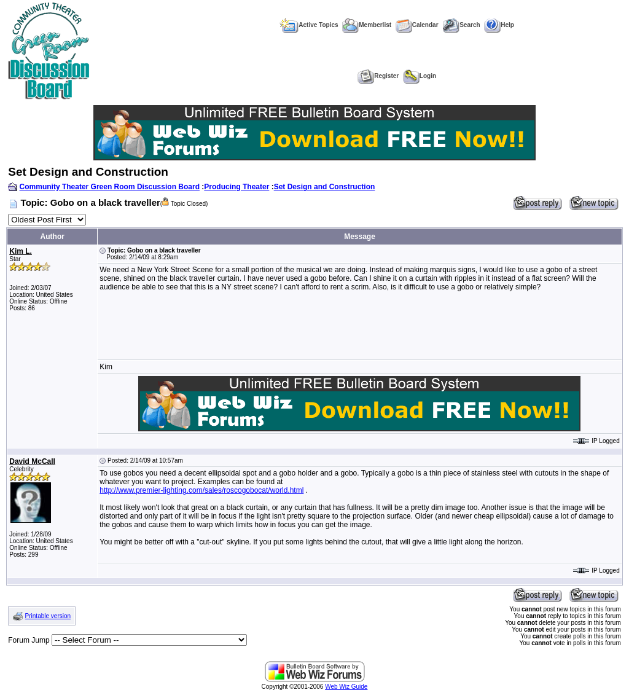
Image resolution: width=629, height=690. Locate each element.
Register (378, 76)
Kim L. (20, 251)
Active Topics (308, 25)
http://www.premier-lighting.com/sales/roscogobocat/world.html (201, 490)
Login (419, 76)
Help (499, 25)
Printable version (48, 616)
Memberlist (366, 25)
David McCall (32, 461)
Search (461, 25)
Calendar (417, 25)
